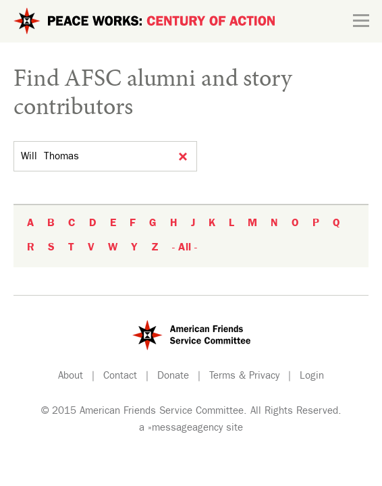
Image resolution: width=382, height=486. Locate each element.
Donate (173, 377)
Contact (120, 377)
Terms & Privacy (244, 377)
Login (312, 377)
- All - (184, 248)
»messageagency (185, 429)
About (70, 377)
